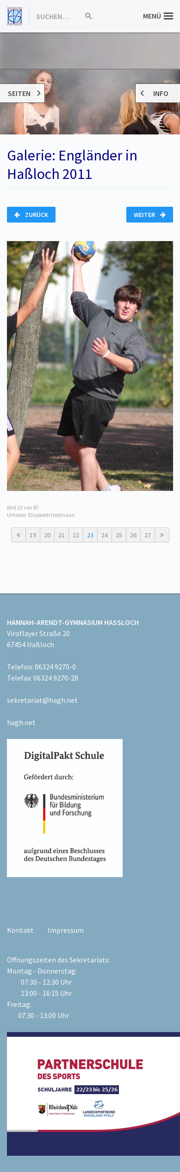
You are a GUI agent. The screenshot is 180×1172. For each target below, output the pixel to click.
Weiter (150, 214)
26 (133, 535)
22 (76, 535)
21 (61, 535)
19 (33, 535)
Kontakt (20, 930)
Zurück (31, 214)
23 (90, 535)
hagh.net (21, 722)
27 (147, 535)
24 (104, 535)
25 (119, 535)
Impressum (66, 930)
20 (47, 535)
